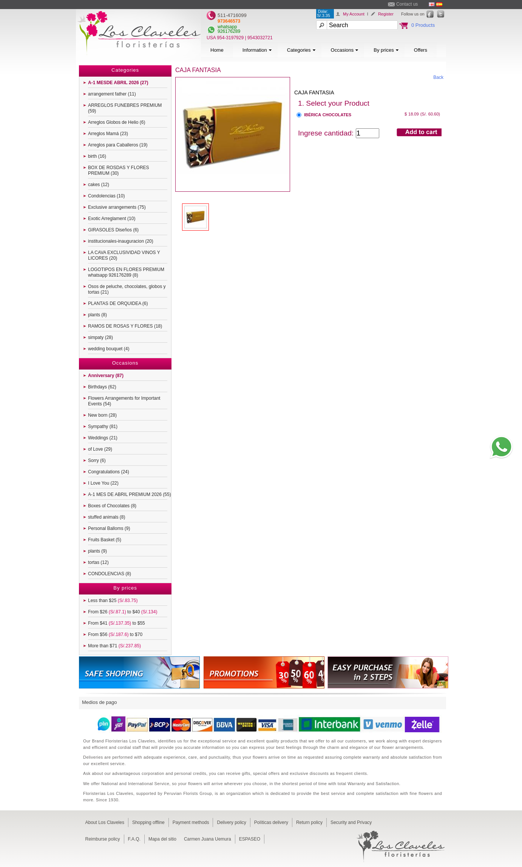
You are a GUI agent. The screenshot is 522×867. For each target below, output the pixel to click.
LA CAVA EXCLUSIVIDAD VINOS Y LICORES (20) (124, 255)
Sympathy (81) (102, 426)
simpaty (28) (100, 337)
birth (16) (97, 156)
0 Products (423, 25)
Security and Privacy (351, 822)
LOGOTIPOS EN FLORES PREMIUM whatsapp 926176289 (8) (126, 272)
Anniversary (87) (106, 375)
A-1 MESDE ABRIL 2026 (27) (118, 82)
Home (217, 50)
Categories (301, 50)
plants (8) (97, 314)
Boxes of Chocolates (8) (112, 505)
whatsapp (227, 26)
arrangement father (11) (112, 94)
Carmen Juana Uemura (207, 839)
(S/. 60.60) (430, 114)
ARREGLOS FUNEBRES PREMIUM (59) (125, 108)
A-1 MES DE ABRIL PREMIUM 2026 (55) (129, 494)
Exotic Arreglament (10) (111, 218)
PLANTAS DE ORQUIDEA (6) (118, 303)
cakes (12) (98, 184)
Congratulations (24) (108, 471)
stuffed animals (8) (106, 517)
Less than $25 (112, 600)
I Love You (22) (103, 483)
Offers (420, 50)
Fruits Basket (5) (104, 539)
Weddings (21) (102, 437)
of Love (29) (100, 449)
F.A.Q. (134, 839)
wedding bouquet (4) (108, 348)
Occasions (345, 50)
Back (438, 77)
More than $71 (114, 645)
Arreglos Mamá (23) (108, 133)
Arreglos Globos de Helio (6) (116, 122)
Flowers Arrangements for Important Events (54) (124, 401)
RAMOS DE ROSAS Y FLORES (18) (125, 326)
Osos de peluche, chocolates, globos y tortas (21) (126, 289)
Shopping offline (148, 822)
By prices (386, 50)
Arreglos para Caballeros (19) (117, 145)
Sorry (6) (97, 460)
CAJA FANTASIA (314, 92)
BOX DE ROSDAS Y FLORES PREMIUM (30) (118, 170)
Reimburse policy (102, 839)
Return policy (309, 822)
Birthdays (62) (102, 387)
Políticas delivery (271, 822)
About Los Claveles (104, 822)
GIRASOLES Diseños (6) (113, 230)
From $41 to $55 (116, 623)
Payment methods (191, 822)
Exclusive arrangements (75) (117, 207)
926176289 (229, 31)
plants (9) (97, 551)
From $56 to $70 (115, 634)
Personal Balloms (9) (109, 528)
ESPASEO (249, 839)
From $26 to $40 (122, 611)
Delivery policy (231, 822)
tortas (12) (98, 562)
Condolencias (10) (106, 196)
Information (257, 50)
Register (386, 14)
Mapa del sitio (162, 839)
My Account (353, 14)
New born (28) (102, 415)
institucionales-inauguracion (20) (120, 241)
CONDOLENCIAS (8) (109, 573)
